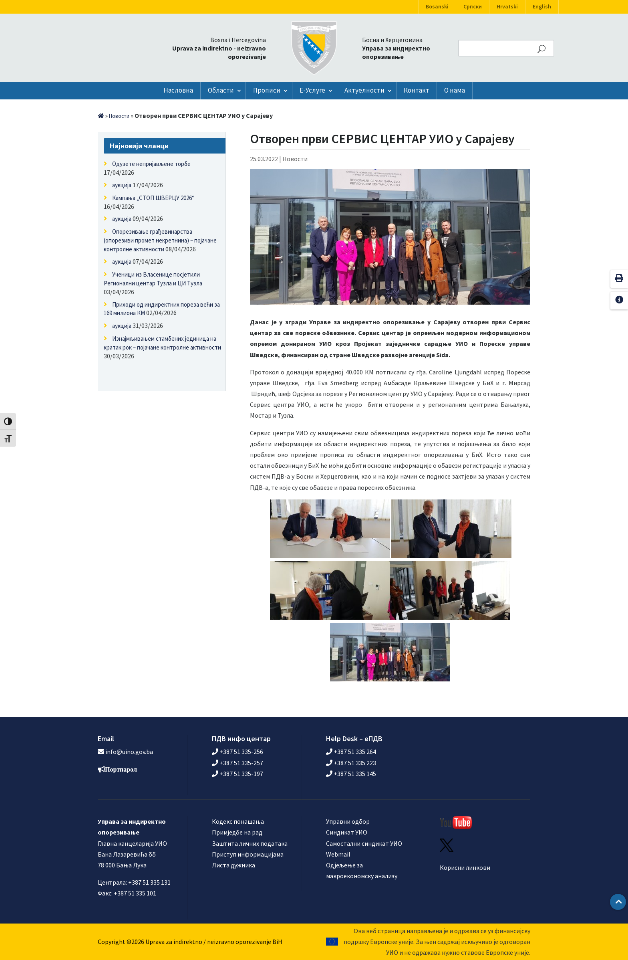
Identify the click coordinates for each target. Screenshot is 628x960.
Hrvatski (507, 6)
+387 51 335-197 (237, 774)
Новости (119, 116)
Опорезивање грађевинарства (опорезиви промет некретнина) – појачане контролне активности (160, 240)
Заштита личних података (250, 843)
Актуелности (364, 90)
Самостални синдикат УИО (364, 843)
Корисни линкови (465, 867)
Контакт (416, 90)
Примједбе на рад (237, 832)
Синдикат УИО (346, 832)
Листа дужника (233, 865)
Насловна (178, 90)
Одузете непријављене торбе (151, 164)
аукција (121, 185)
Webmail (338, 854)
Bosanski (437, 6)
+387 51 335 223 (351, 763)
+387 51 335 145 (351, 774)
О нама (454, 90)
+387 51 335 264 (351, 752)
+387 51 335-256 (237, 752)
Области (221, 90)
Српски (472, 6)
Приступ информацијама (248, 854)
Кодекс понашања (238, 821)
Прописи (266, 90)
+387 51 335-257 (237, 763)
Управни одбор (348, 821)
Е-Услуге (312, 90)
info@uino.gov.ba (129, 752)
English (542, 6)
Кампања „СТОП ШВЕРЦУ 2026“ (153, 198)
